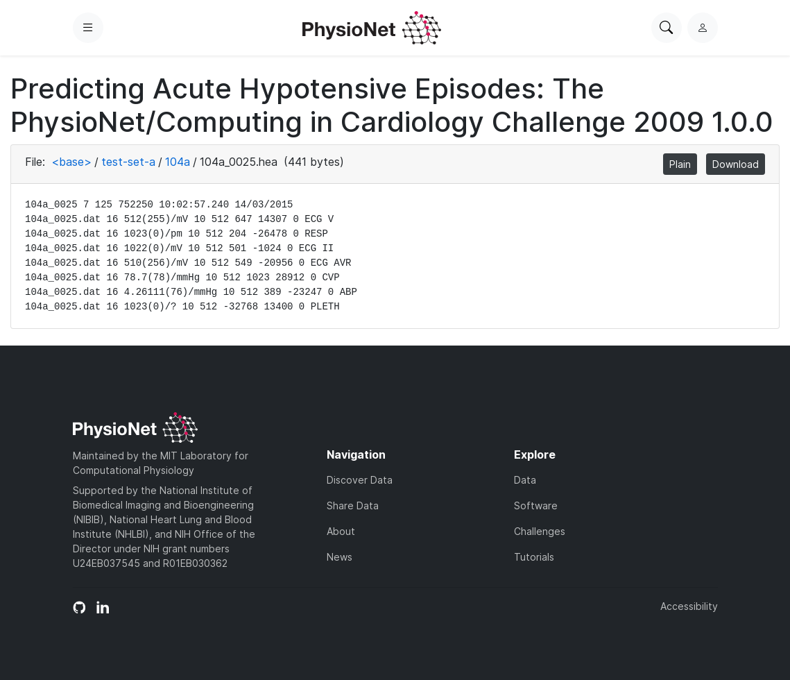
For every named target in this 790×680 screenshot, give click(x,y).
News (339, 557)
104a (177, 162)
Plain (680, 164)
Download (735, 164)
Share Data (353, 505)
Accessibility (689, 606)
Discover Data (360, 480)
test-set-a (128, 162)
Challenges (539, 531)
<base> (71, 162)
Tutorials (534, 557)
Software (536, 505)
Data (525, 480)
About (341, 531)
